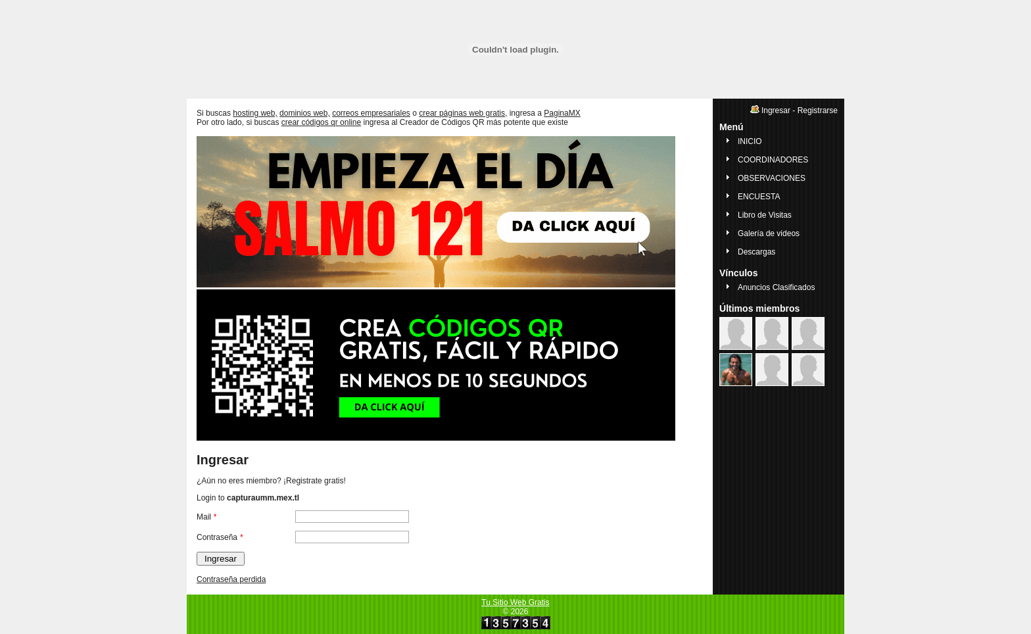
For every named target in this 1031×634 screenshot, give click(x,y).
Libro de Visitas (765, 215)
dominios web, (304, 113)
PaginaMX (562, 113)
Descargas (756, 251)
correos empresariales (371, 113)
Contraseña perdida (231, 579)
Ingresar (775, 110)
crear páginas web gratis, (463, 113)
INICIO (750, 141)
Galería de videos (769, 233)
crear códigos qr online (321, 122)
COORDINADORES (773, 159)
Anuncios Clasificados (776, 287)
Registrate (304, 480)
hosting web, (255, 113)
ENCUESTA (759, 196)
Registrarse (818, 110)
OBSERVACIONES (771, 178)
